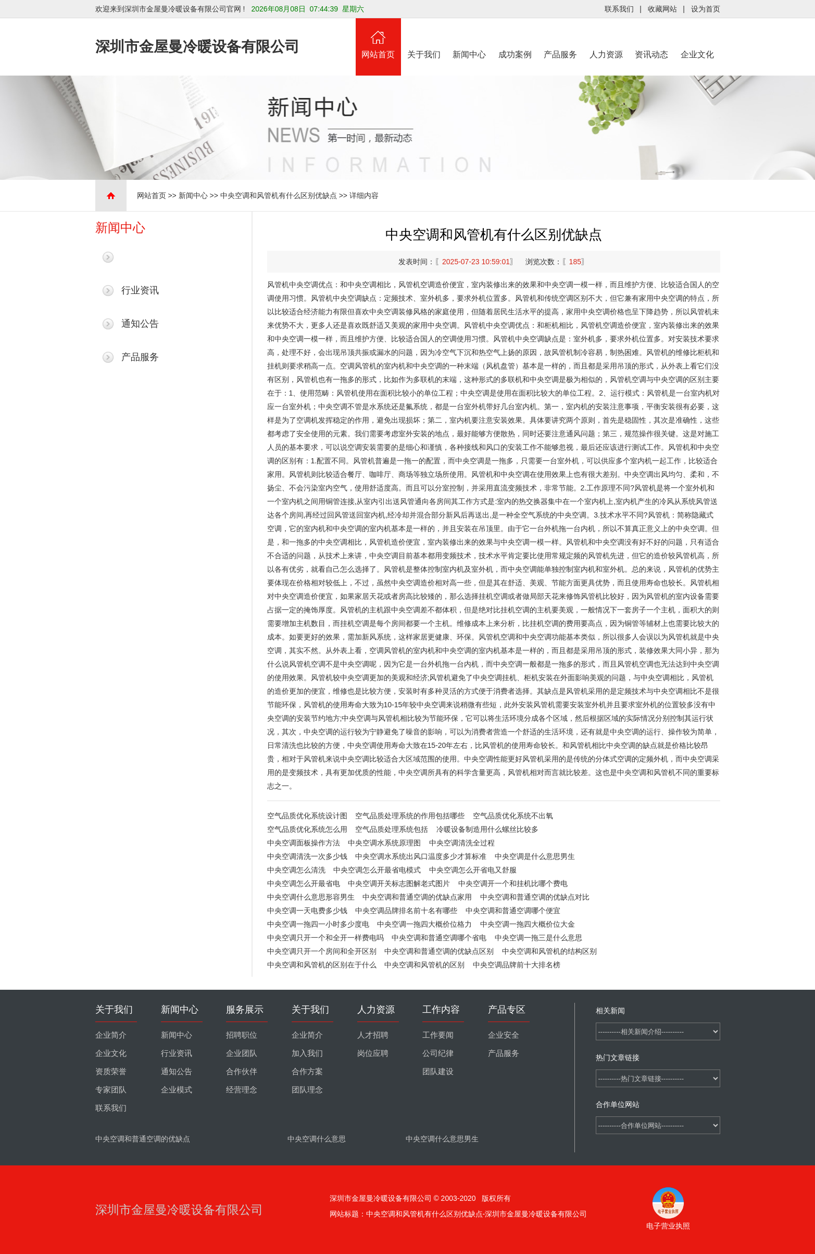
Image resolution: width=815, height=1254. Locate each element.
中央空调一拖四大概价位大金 (527, 924)
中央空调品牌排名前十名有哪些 (406, 910)
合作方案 (307, 1071)
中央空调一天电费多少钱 (307, 910)
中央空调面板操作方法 (303, 843)
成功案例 (515, 38)
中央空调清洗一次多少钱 (307, 856)
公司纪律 (438, 1053)
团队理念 (307, 1090)
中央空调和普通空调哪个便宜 (513, 910)
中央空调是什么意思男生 (535, 856)
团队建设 (438, 1071)
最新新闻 (140, 257)
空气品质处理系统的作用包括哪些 (410, 816)
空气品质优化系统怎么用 (307, 829)
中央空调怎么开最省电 (303, 883)
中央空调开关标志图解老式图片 (399, 883)
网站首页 (379, 38)
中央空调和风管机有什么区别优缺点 (278, 195)
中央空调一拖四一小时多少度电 (318, 924)
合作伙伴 (241, 1071)
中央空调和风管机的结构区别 (549, 951)
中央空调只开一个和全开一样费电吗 (325, 937)
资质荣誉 (111, 1071)
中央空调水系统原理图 (384, 843)
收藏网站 (662, 9)
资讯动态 (652, 38)
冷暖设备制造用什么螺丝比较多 (487, 829)
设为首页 (705, 9)
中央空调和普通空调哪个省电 (439, 937)
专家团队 (111, 1090)
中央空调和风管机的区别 (424, 965)
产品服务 (561, 38)
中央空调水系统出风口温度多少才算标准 (420, 856)
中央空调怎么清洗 (296, 870)
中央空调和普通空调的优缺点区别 (439, 951)
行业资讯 (140, 290)
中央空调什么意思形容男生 (311, 897)
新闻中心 (470, 38)
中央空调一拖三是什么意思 (538, 937)
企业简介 (111, 1035)
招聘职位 (241, 1035)
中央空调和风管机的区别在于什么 (322, 965)
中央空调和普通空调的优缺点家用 (417, 897)
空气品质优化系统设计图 (307, 816)
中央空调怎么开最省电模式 (377, 870)
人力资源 (606, 38)
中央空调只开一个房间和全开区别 (322, 951)
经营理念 (241, 1090)
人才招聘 (372, 1035)
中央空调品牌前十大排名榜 (516, 965)
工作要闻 (438, 1035)
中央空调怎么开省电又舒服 (473, 870)
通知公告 (140, 323)
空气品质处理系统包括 (391, 829)
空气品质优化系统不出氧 (513, 816)
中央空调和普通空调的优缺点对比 (535, 897)
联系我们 (619, 9)
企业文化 (697, 38)
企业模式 (176, 1090)
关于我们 (424, 38)
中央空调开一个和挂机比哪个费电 (513, 883)
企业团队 (241, 1053)
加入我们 (307, 1053)
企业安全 (503, 1035)
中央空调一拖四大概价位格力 (424, 924)
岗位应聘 (372, 1053)
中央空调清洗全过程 (462, 843)
